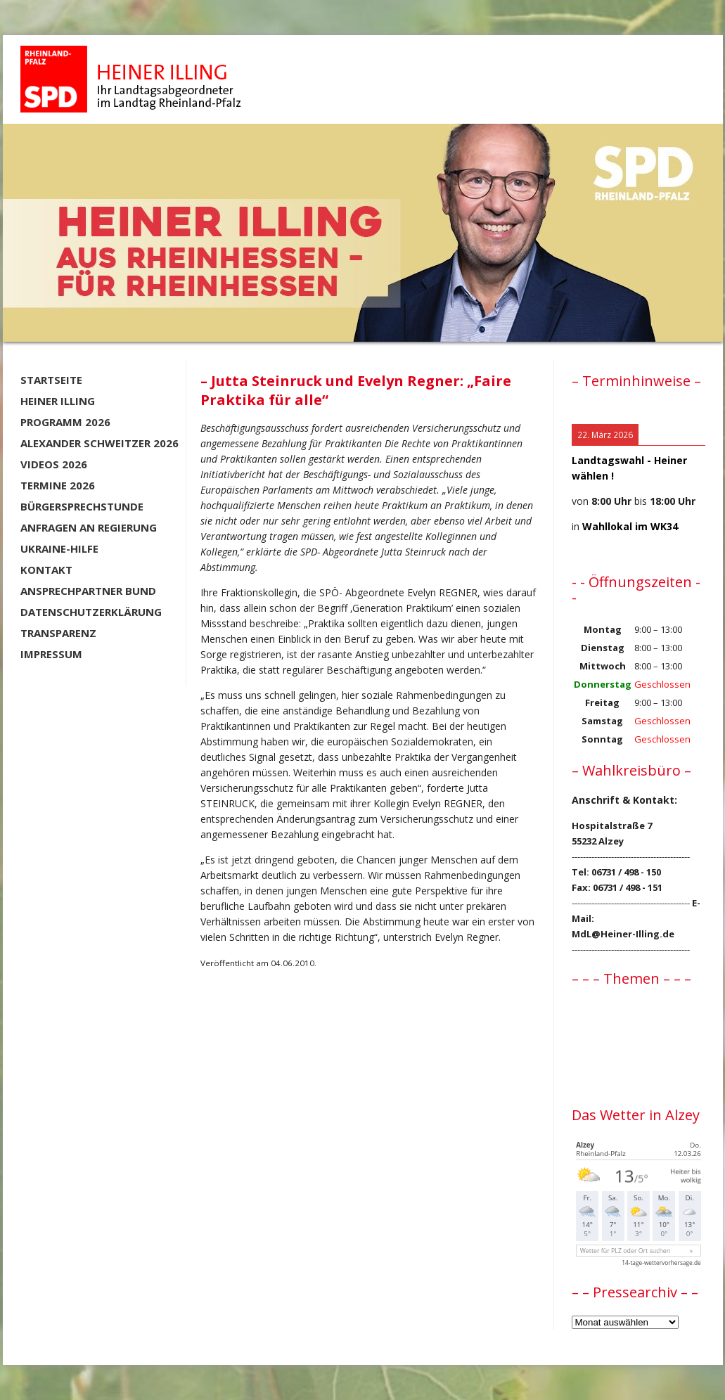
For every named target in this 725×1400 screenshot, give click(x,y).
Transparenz (58, 633)
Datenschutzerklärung (91, 612)
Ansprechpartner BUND (88, 591)
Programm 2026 (65, 422)
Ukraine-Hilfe (59, 548)
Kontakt (46, 570)
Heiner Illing (57, 401)
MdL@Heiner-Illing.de (623, 933)
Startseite (51, 380)
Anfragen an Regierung (88, 527)
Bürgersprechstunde (81, 506)
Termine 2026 (57, 485)
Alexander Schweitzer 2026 (99, 443)
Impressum (51, 654)
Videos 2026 (53, 464)
